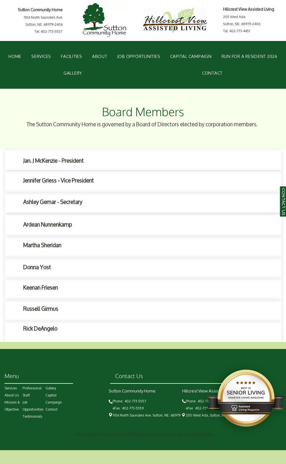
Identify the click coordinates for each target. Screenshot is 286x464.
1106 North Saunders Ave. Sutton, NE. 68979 (146, 415)
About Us (12, 395)
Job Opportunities (33, 406)
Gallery (50, 388)
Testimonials (32, 416)
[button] (71, 56)
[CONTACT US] (283, 202)
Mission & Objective (12, 406)
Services (11, 388)
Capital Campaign (53, 399)
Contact (51, 409)
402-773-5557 (136, 401)
